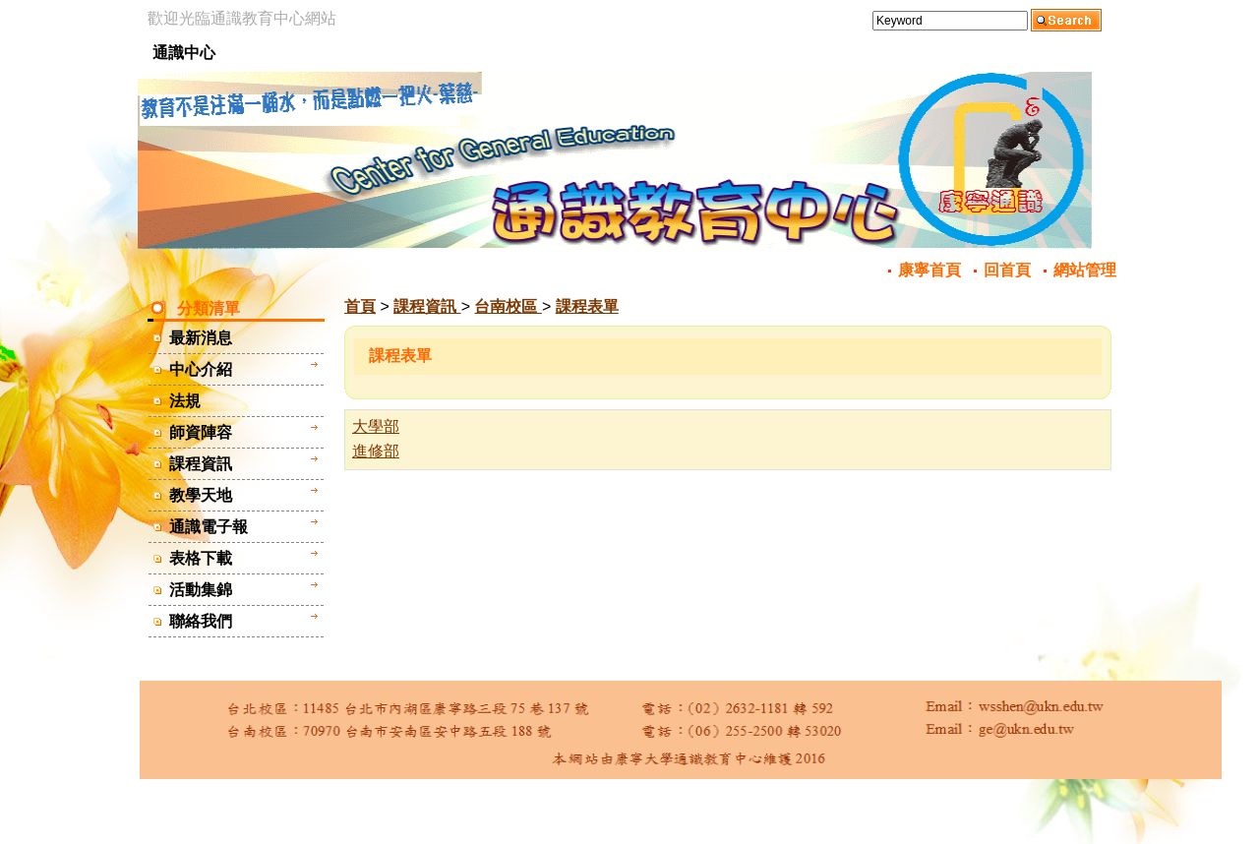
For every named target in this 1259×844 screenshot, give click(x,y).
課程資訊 (426, 306)
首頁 (360, 306)
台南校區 (507, 306)
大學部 (375, 426)
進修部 (375, 451)
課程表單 (587, 306)
